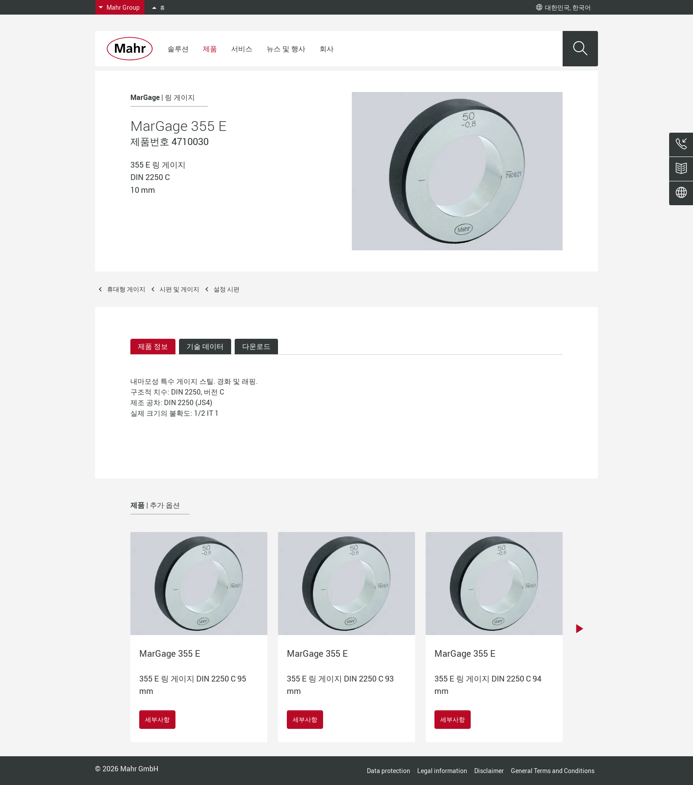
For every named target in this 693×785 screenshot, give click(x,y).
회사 (327, 49)
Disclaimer (489, 770)
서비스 (241, 49)
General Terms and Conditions (552, 770)
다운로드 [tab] (256, 346)
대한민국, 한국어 (563, 7)
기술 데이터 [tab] (205, 346)
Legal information (442, 770)
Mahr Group (123, 7)
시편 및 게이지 (179, 289)
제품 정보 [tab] (153, 346)
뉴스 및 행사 (286, 49)
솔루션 (178, 49)
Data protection (388, 770)
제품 (210, 49)
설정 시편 (226, 289)
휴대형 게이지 (126, 289)
